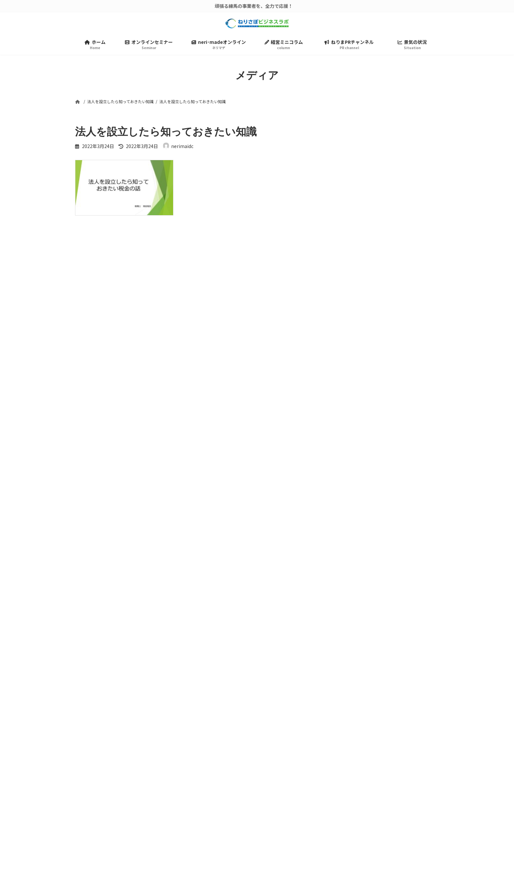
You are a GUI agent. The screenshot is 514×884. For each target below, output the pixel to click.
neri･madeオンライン (294, 797)
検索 (421, 137)
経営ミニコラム (287, 810)
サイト (83, 423)
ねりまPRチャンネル (293, 823)
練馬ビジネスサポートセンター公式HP (311, 849)
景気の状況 (282, 836)
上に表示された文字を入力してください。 (125, 476)
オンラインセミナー (292, 784)
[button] (371, 685)
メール (86, 388)
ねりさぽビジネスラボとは (298, 772)
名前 (83, 354)
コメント (89, 266)
